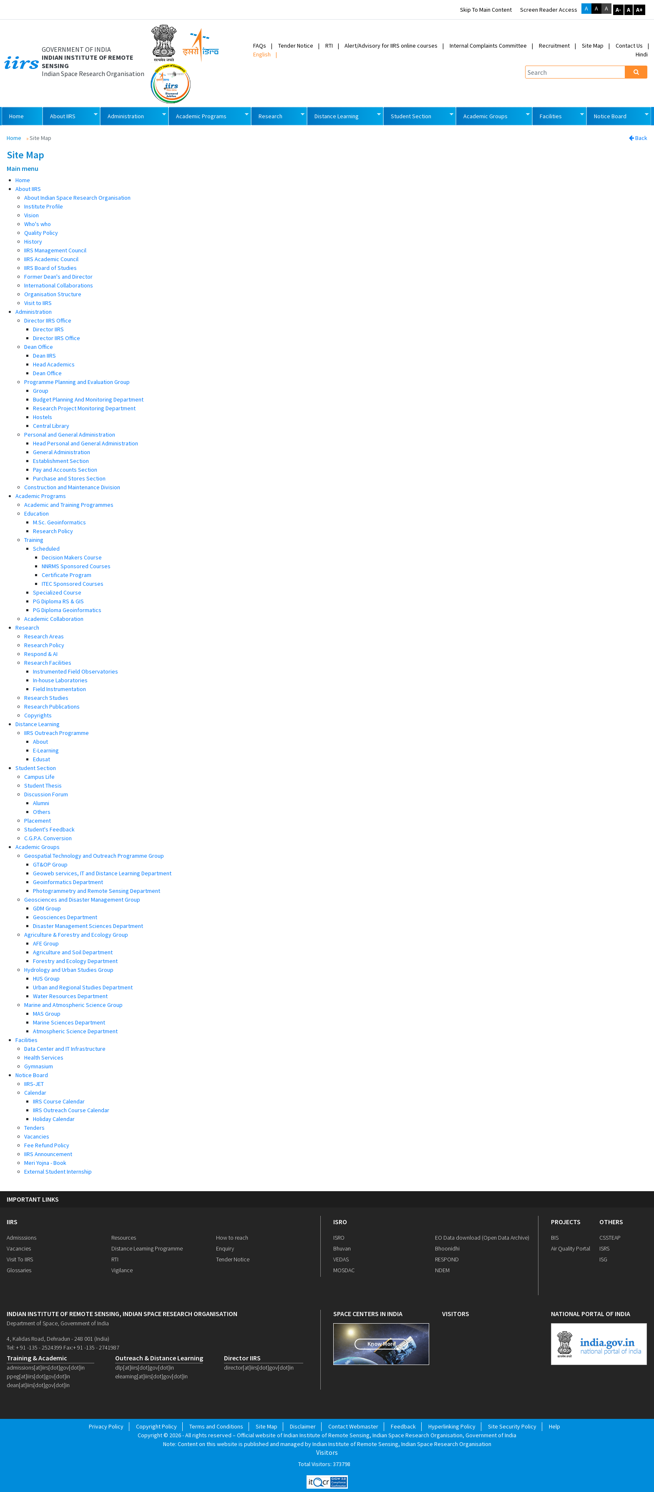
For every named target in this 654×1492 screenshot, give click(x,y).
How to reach (232, 1237)
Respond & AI (41, 654)
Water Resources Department (70, 996)
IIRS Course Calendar (59, 1101)
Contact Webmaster (353, 1426)
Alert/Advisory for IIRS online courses (391, 45)
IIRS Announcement (48, 1154)
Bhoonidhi (447, 1248)
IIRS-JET (34, 1084)
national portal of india (590, 1314)
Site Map (593, 45)
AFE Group (46, 943)
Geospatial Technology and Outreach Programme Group (94, 855)
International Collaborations (58, 285)
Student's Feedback (49, 829)
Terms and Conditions (216, 1426)
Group (40, 390)
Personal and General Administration (69, 434)
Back (638, 138)
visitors (455, 1314)
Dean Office (38, 347)
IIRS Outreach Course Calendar (71, 1110)
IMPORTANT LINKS (33, 1199)
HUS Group (46, 978)
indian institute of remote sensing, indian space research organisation (122, 1314)
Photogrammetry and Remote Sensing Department (96, 891)
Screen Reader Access (548, 9)
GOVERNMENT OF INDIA (76, 49)
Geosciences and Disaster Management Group (82, 899)
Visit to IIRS (38, 303)
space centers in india (367, 1314)
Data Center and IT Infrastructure (65, 1048)
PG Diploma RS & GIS (58, 601)
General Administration (61, 452)
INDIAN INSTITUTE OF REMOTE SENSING (87, 61)
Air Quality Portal (570, 1248)
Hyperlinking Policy (451, 1426)
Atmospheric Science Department (75, 1031)
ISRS (604, 1248)
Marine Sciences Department (69, 1022)
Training (33, 540)
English (262, 54)
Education (36, 513)
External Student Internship (58, 1171)
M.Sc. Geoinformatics (59, 522)
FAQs (259, 45)
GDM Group (47, 908)
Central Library (51, 426)
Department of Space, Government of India (58, 1323)
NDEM (442, 1270)
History (33, 241)
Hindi (642, 54)
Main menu (22, 169)
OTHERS (611, 1221)
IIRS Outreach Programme (56, 733)
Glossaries (19, 1270)
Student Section (418, 115)
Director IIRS (48, 329)
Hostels (42, 417)
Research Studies (46, 698)
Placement (37, 820)
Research (277, 115)
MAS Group (46, 1013)
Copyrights (38, 715)
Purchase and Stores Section (69, 478)
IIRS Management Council (55, 250)
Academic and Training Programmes (68, 504)
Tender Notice (295, 45)
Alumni (41, 803)
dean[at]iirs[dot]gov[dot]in (38, 1385)
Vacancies (36, 1136)
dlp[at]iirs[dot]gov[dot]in (144, 1367)
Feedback (403, 1426)
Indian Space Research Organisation (93, 74)
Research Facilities (47, 662)
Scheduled (46, 548)
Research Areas (44, 636)
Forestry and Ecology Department (75, 961)
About (40, 741)
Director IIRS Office (47, 320)
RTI (329, 45)
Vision (31, 215)
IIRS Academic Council (51, 259)
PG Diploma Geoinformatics (67, 610)
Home (16, 116)
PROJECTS (566, 1221)
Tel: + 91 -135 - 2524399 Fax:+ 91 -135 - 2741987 (63, 1347)
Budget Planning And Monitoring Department (88, 399)
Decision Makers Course (72, 557)
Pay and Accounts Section (65, 469)
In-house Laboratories (60, 680)
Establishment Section (61, 461)
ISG (603, 1259)
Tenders (34, 1127)
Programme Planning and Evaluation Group (77, 382)
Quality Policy (41, 232)
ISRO (340, 1221)
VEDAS (341, 1259)
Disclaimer (303, 1426)
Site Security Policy (512, 1426)
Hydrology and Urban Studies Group (68, 969)
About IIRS (70, 115)
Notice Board (617, 115)
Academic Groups (492, 115)
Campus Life (39, 776)
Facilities (558, 115)
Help (554, 1426)
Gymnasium (38, 1066)
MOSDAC (344, 1270)
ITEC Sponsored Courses (72, 583)
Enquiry (225, 1248)
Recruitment (554, 45)
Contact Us (629, 45)
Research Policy (53, 531)
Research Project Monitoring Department (84, 408)
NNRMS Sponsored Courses (76, 566)
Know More (381, 1343)
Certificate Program (66, 575)
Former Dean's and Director (58, 276)
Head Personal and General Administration (85, 443)
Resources (123, 1237)
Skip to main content (486, 9)
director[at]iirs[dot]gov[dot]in (259, 1367)
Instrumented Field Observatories (75, 671)
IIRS (12, 1221)
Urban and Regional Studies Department (83, 987)
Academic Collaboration (53, 619)
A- (618, 9)
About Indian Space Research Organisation (77, 197)
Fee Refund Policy (46, 1145)
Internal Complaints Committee (488, 45)
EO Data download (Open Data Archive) (482, 1237)
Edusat (41, 759)
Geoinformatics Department (68, 882)
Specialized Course (57, 592)
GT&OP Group (50, 864)
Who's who (37, 224)
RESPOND (447, 1259)
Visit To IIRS (20, 1259)
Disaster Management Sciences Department (88, 926)
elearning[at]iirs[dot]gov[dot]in (151, 1376)
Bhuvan (342, 1248)
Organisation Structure (52, 294)
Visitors (327, 1452)
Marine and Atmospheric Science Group (73, 1005)
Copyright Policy (156, 1426)
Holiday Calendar (54, 1119)
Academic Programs (208, 115)
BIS (554, 1237)
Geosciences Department (65, 917)
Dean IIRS (44, 355)
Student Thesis (43, 785)
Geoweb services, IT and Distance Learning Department (102, 873)
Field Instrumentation (59, 689)
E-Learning (46, 750)
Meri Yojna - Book (45, 1163)
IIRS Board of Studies (50, 268)
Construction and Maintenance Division (72, 487)
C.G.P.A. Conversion (48, 838)
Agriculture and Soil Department (73, 952)
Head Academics (54, 364)
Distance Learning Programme (147, 1248)
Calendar (35, 1092)
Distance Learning (343, 115)
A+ (639, 9)
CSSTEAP (610, 1237)
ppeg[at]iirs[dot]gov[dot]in (38, 1376)
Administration (133, 115)
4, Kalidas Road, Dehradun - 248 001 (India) (58, 1338)
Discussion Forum (46, 794)
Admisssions (21, 1237)
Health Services (43, 1057)
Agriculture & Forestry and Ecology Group (76, 934)
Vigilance (122, 1270)
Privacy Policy (106, 1426)
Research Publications (52, 706)
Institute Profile (43, 206)
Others (41, 812)
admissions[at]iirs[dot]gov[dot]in (46, 1367)
